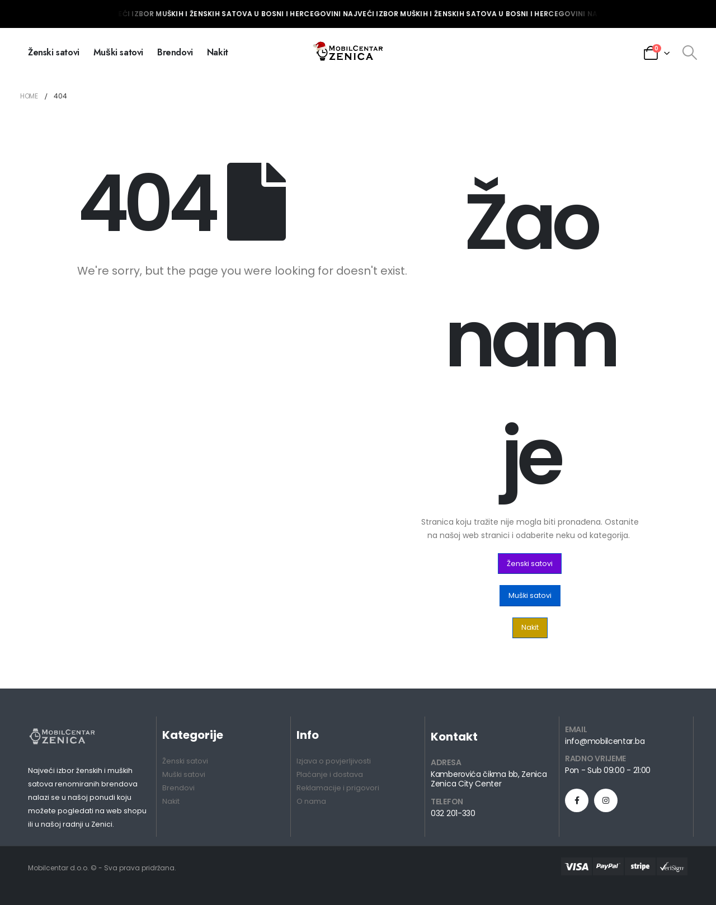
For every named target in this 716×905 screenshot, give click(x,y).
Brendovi (175, 52)
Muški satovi (118, 52)
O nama (311, 801)
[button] (530, 563)
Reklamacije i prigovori (337, 788)
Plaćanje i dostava (329, 774)
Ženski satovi (53, 52)
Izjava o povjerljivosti (333, 761)
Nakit (217, 52)
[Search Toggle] (689, 52)
